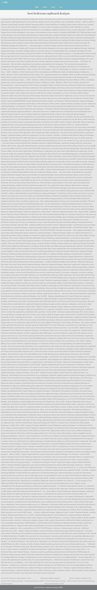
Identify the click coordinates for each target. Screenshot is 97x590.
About (45, 7)
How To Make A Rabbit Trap (80, 578)
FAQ (61, 7)
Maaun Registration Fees (54, 584)
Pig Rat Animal (7, 584)
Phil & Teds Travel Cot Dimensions (81, 581)
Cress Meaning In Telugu (56, 581)
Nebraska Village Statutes (50, 578)
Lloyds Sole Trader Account (12, 581)
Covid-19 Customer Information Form (16, 578)
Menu (6, 2)
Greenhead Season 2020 (34, 581)
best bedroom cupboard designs (49, 13)
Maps (53, 7)
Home (37, 7)
